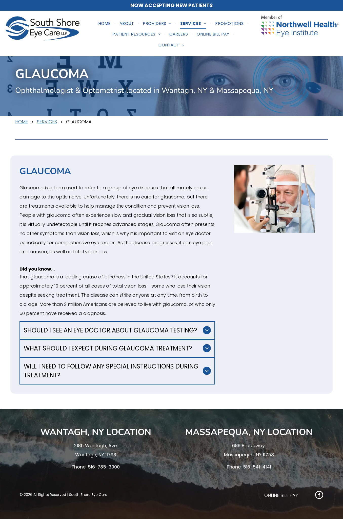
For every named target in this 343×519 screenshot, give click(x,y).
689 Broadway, (249, 445)
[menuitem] (105, 23)
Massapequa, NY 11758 (249, 454)
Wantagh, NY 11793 (95, 454)
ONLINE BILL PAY (281, 495)
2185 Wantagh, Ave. (95, 445)
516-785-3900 (104, 467)
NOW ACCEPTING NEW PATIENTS (171, 5)
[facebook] (319, 495)
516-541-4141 (257, 467)
